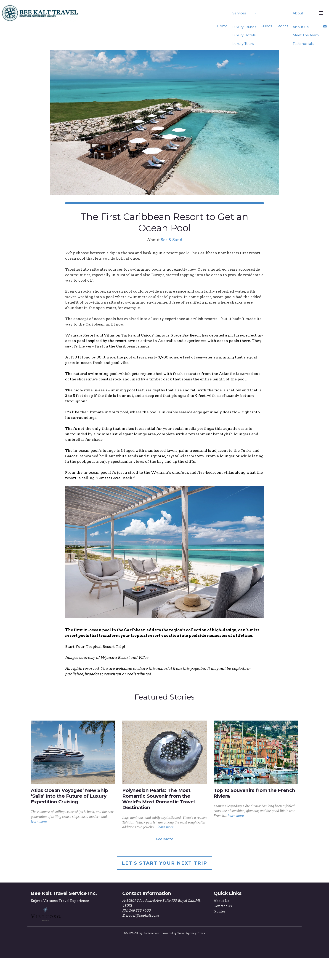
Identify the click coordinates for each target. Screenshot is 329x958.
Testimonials (303, 44)
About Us (300, 27)
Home (223, 26)
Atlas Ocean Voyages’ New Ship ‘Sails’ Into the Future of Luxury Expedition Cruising (69, 796)
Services (240, 13)
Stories (283, 26)
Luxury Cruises (245, 27)
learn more (39, 821)
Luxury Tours (244, 44)
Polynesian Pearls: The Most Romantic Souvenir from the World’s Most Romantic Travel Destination (158, 798)
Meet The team (306, 35)
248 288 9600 (139, 910)
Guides (267, 26)
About (298, 13)
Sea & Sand (171, 239)
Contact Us (223, 906)
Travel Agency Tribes (191, 932)
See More (164, 839)
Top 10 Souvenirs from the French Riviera (254, 793)
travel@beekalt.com (142, 915)
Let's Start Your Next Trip (164, 863)
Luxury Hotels (245, 35)
